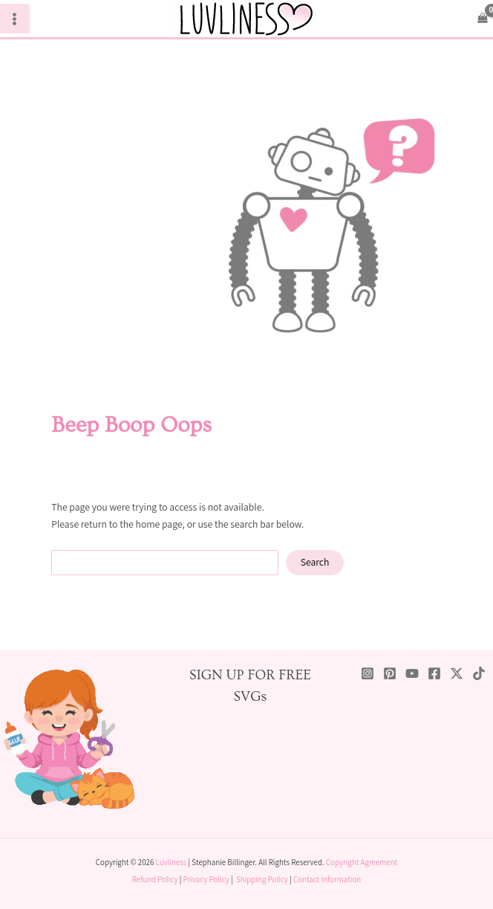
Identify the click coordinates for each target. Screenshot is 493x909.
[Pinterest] (389, 673)
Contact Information (327, 879)
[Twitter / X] (456, 673)
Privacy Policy (206, 879)
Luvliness (171, 862)
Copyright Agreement (361, 862)
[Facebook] (434, 673)
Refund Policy (155, 879)
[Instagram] (367, 673)
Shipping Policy (262, 879)
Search (315, 562)
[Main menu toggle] (15, 18)
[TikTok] (479, 673)
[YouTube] (412, 673)
